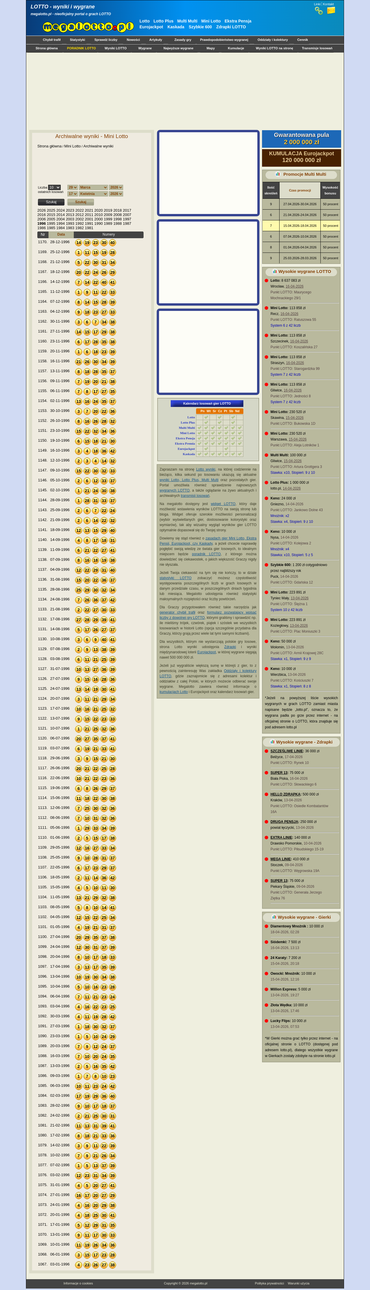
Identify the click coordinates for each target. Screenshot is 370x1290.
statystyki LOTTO (175, 578)
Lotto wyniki (205, 469)
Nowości (133, 39)
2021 (89, 210)
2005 (51, 219)
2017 (127, 210)
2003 (70, 219)
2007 (127, 215)
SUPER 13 (278, 773)
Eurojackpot (151, 27)
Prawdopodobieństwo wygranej (224, 39)
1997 (127, 219)
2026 (41, 210)
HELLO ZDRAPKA (285, 794)
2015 (51, 215)
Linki (317, 4)
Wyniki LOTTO (116, 48)
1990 (98, 223)
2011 (89, 215)
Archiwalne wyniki (98, 146)
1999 (108, 219)
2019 (108, 210)
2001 (89, 219)
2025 (51, 210)
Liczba (42, 187)
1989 (108, 223)
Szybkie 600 (200, 27)
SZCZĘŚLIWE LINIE (286, 751)
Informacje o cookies (78, 1283)
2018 (117, 210)
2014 (60, 215)
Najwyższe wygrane (178, 48)
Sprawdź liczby (106, 39)
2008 (117, 215)
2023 (70, 210)
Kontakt (328, 4)
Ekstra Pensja (238, 21)
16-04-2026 (294, 286)
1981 (89, 228)
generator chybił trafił (177, 612)
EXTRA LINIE (281, 837)
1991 (89, 223)
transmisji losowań (195, 496)
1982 (79, 228)
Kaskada (175, 27)
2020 (98, 210)
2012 (79, 215)
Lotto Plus (163, 21)
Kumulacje (236, 48)
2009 (108, 215)
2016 (41, 215)
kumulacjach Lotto (174, 692)
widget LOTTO (223, 504)
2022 (79, 210)
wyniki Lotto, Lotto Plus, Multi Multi (189, 480)
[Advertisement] (183, 91)
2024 (60, 210)
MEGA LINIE (280, 859)
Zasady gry (182, 39)
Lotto (144, 21)
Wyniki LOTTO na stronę (274, 48)
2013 (70, 215)
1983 (70, 228)
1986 (41, 228)
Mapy (211, 48)
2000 (98, 219)
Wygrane (145, 48)
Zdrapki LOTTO (231, 27)
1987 (127, 223)
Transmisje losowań (317, 48)
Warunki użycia (298, 1283)
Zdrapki (230, 647)
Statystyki (77, 39)
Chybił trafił (52, 39)
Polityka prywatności (269, 1283)
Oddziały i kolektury (273, 39)
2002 (79, 219)
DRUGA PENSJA (284, 822)
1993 (70, 223)
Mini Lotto (211, 21)
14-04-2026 (292, 488)
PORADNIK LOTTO (81, 48)
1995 (51, 223)
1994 (60, 223)
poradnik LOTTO (206, 554)
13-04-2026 (299, 598)
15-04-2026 (294, 418)
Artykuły (155, 39)
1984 (60, 228)
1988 (117, 223)
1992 (79, 223)
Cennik (302, 39)
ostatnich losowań (50, 192)
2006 (41, 219)
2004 (60, 219)
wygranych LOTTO (175, 490)
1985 (51, 228)
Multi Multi (187, 21)
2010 (98, 215)
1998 (117, 219)
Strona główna (47, 48)
